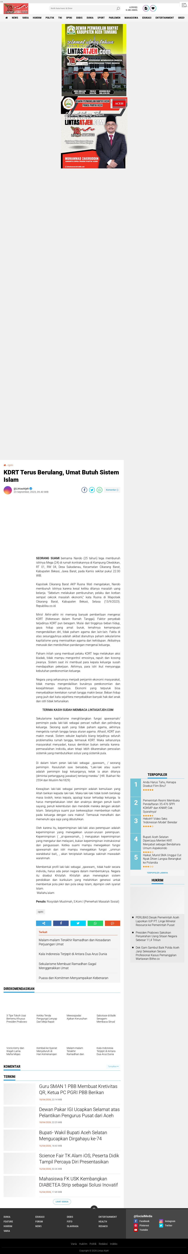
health (103, 1221)
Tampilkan (113, 1066)
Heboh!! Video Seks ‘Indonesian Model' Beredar (160, 820)
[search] (85, 8)
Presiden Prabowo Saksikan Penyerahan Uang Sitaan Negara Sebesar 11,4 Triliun (156, 936)
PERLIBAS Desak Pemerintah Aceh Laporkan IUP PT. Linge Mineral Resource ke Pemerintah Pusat (157, 921)
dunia (90, 17)
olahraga (72, 1226)
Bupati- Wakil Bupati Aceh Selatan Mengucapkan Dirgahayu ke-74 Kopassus (73, 1138)
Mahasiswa (131, 17)
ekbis (79, 17)
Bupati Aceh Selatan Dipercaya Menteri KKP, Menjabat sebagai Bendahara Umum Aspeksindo (161, 842)
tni (60, 17)
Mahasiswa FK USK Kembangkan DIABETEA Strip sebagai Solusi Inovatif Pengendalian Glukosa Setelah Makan (78, 1185)
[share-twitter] (92, 490)
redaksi (103, 1226)
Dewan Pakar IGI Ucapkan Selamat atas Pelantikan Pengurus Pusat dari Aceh (79, 1112)
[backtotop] (94, 1209)
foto (69, 1221)
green (181, 17)
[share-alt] (43, 923)
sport (101, 17)
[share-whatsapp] (99, 490)
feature (8, 1221)
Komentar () (112, 489)
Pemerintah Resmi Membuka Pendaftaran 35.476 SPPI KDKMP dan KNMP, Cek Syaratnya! (161, 806)
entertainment (165, 17)
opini (69, 17)
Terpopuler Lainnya (157, 873)
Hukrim (83, 1243)
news (15, 17)
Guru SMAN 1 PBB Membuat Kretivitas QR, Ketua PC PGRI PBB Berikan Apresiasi (78, 1092)
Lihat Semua (62, 1202)
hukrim (37, 17)
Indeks (113, 1243)
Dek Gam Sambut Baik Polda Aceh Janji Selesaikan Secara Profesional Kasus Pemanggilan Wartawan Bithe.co (157, 953)
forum (39, 1221)
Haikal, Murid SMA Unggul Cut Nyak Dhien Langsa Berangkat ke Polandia (162, 858)
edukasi (146, 17)
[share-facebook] (84, 490)
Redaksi (103, 1243)
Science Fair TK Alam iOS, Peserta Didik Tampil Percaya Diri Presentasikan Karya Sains (79, 1162)
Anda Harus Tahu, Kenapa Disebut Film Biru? (159, 784)
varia (25, 17)
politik (50, 17)
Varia (74, 1243)
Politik (93, 1243)
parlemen (114, 17)
